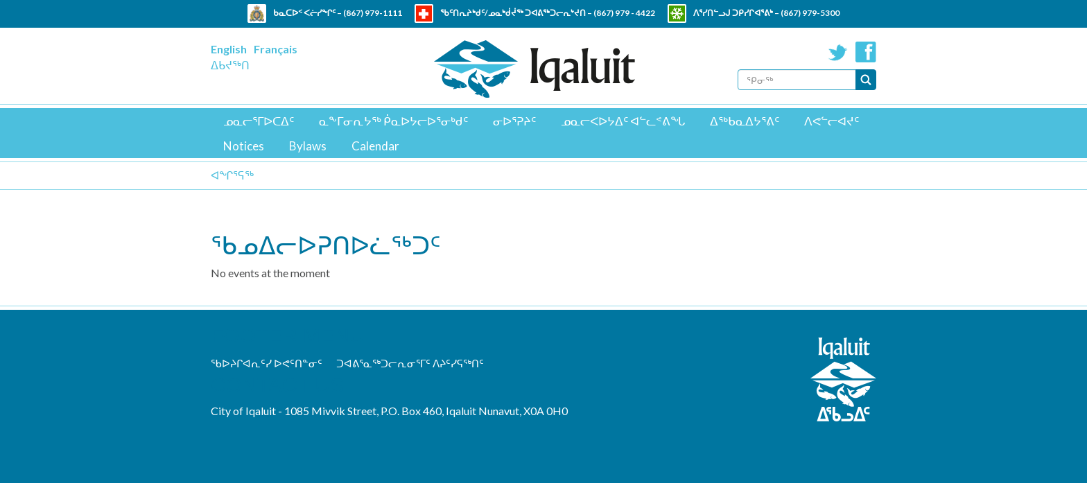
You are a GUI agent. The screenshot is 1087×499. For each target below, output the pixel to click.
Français (275, 48)
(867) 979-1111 (372, 13)
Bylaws (308, 146)
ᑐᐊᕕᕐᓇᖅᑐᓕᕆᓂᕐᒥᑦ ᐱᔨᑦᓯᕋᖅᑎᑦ (410, 363)
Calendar (375, 146)
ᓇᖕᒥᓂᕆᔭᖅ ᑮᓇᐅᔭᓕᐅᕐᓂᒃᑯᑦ (393, 121)
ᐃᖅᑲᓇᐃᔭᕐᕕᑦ (744, 121)
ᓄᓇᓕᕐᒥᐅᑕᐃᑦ (258, 121)
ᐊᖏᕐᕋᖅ (232, 175)
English (229, 48)
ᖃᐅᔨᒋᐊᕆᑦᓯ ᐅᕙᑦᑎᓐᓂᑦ (266, 363)
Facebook (865, 52)
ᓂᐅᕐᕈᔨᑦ (514, 121)
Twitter (838, 52)
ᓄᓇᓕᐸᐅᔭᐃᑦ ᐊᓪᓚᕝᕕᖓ (623, 121)
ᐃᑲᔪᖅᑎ (230, 64)
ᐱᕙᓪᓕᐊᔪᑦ (831, 121)
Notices (243, 146)
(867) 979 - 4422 (624, 13)
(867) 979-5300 (810, 13)
